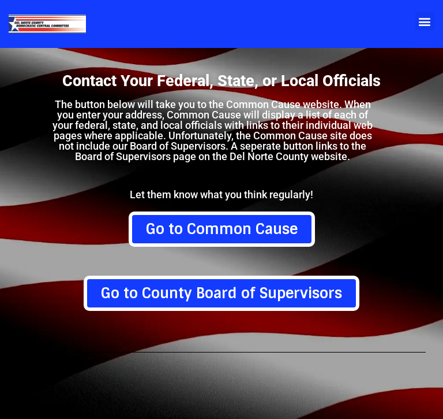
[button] (424, 21)
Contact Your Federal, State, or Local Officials (221, 81)
